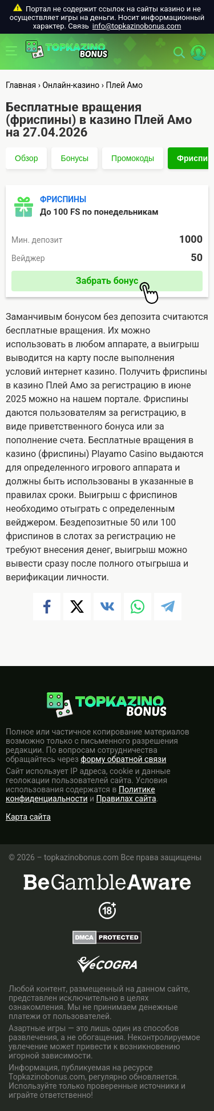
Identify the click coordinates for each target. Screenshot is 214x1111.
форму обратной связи (123, 759)
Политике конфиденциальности (80, 794)
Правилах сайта (126, 798)
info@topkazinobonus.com (136, 26)
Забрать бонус (117, 283)
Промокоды (132, 158)
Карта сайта (28, 816)
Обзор (26, 158)
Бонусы (74, 158)
